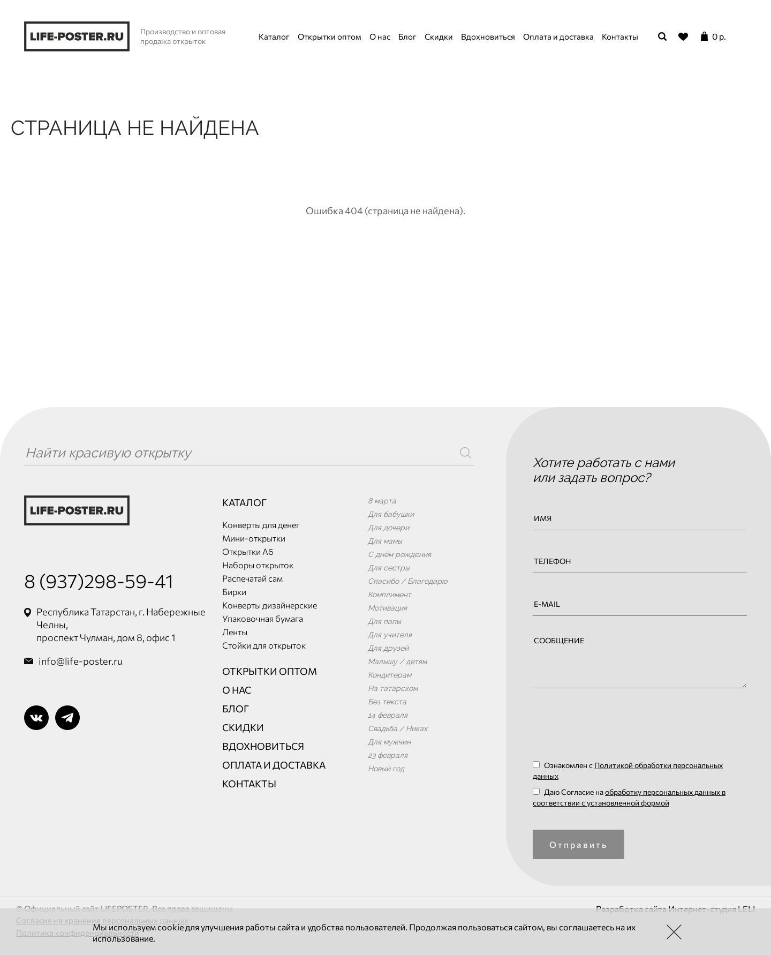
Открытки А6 (248, 551)
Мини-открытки (253, 538)
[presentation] (614, 728)
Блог (407, 36)
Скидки (439, 36)
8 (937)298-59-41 (98, 580)
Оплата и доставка (558, 36)
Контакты (620, 36)
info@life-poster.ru (81, 661)
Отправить (578, 844)
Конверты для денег (261, 525)
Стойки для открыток (264, 645)
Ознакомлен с (628, 770)
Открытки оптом (329, 36)
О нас (379, 36)
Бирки (234, 591)
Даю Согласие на (629, 797)
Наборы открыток (257, 565)
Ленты (234, 632)
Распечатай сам (252, 578)
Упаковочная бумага (262, 618)
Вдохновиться (488, 36)
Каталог (274, 36)
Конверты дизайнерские (269, 605)
